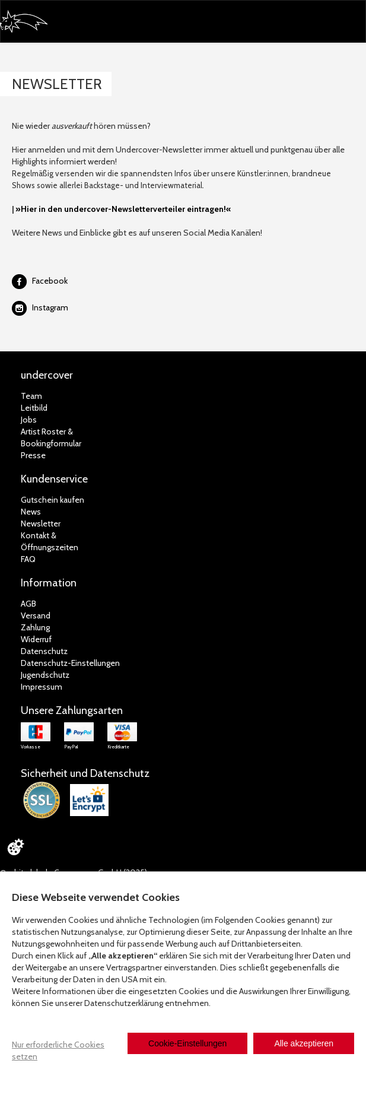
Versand (35, 615)
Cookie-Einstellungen (187, 1043)
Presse (33, 455)
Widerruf (36, 639)
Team (31, 396)
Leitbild (34, 407)
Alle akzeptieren (303, 1043)
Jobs (29, 419)
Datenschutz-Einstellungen (70, 663)
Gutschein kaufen (52, 499)
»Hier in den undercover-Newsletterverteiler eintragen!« (123, 209)
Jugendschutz (45, 674)
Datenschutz (44, 651)
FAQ (28, 559)
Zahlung (35, 627)
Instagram (50, 307)
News (31, 511)
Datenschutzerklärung (123, 1003)
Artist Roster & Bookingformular (51, 437)
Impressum (41, 686)
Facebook (50, 280)
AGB (28, 603)
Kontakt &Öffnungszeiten (49, 541)
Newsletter (41, 523)
